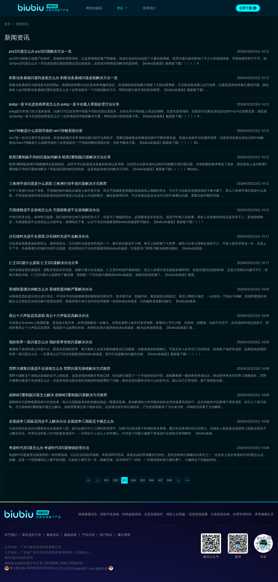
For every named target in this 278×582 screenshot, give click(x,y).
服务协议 (52, 534)
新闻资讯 (22, 24)
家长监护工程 (31, 534)
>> (187, 480)
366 (151, 480)
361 (106, 480)
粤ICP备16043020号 (18, 558)
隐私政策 (70, 534)
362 (115, 480)
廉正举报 (124, 534)
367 (160, 480)
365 (142, 480)
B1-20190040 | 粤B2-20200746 (61, 563)
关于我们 (10, 534)
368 (169, 480)
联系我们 (149, 8)
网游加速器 (94, 8)
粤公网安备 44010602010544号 (29, 568)
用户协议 (106, 534)
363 (124, 480)
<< (88, 480)
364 (133, 480)
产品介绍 (88, 534)
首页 (7, 24)
